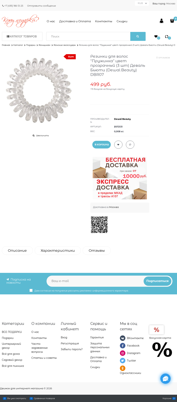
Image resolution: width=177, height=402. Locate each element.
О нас (51, 21)
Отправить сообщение (41, 5)
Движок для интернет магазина (21, 388)
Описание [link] (17, 250)
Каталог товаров (23, 36)
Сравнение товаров (44, 398)
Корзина (167, 398)
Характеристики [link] (58, 250)
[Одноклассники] (122, 368)
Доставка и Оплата (75, 21)
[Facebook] (122, 345)
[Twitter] (122, 360)
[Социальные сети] (165, 379)
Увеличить (42, 135)
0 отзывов (163, 57)
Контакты (103, 21)
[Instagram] (122, 353)
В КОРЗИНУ (102, 144)
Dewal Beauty (122, 119)
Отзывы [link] (97, 250)
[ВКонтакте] (122, 338)
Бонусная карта (160, 337)
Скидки (122, 21)
